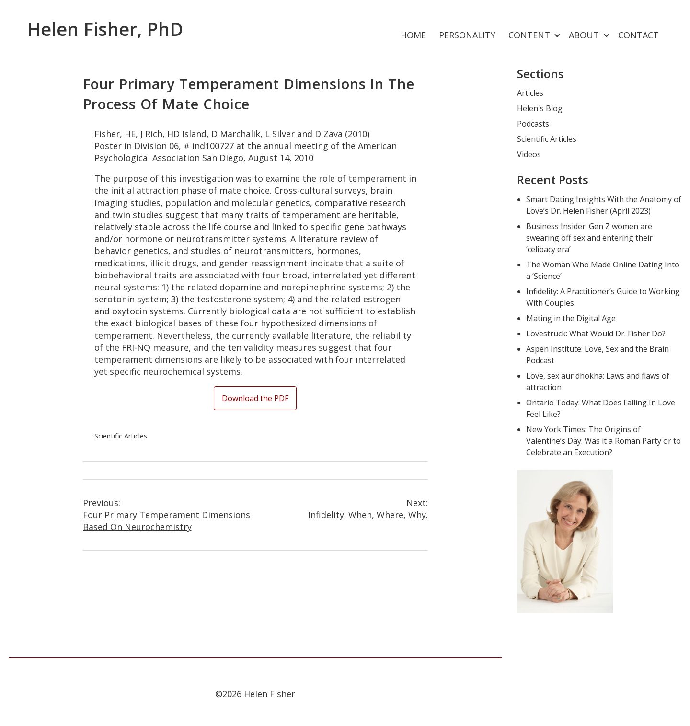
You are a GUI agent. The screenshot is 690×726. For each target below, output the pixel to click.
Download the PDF (255, 398)
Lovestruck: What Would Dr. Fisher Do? (596, 333)
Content (529, 35)
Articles (530, 93)
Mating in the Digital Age (571, 318)
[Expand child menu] (557, 36)
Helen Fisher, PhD (105, 28)
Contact (638, 35)
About (584, 35)
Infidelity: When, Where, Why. (341, 508)
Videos (529, 154)
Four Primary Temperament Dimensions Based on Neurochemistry (169, 514)
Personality (467, 35)
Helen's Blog (540, 108)
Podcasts (533, 123)
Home (413, 35)
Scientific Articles (120, 435)
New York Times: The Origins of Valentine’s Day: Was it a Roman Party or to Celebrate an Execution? (603, 441)
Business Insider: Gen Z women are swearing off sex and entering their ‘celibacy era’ (589, 237)
